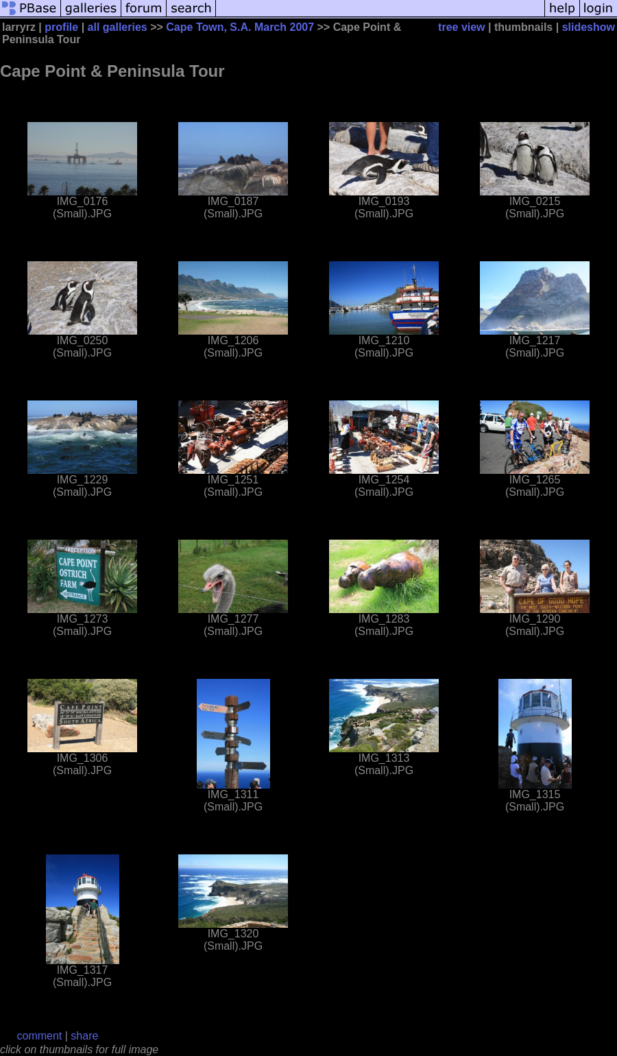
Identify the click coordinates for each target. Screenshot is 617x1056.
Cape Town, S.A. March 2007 (240, 27)
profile (61, 27)
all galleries (117, 27)
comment (39, 1036)
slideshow (588, 27)
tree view (461, 27)
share (84, 1036)
